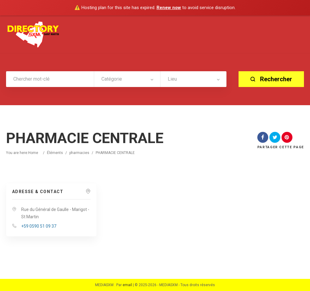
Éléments (55, 153)
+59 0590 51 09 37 (38, 226)
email (127, 285)
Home (33, 153)
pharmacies (79, 153)
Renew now (169, 7)
